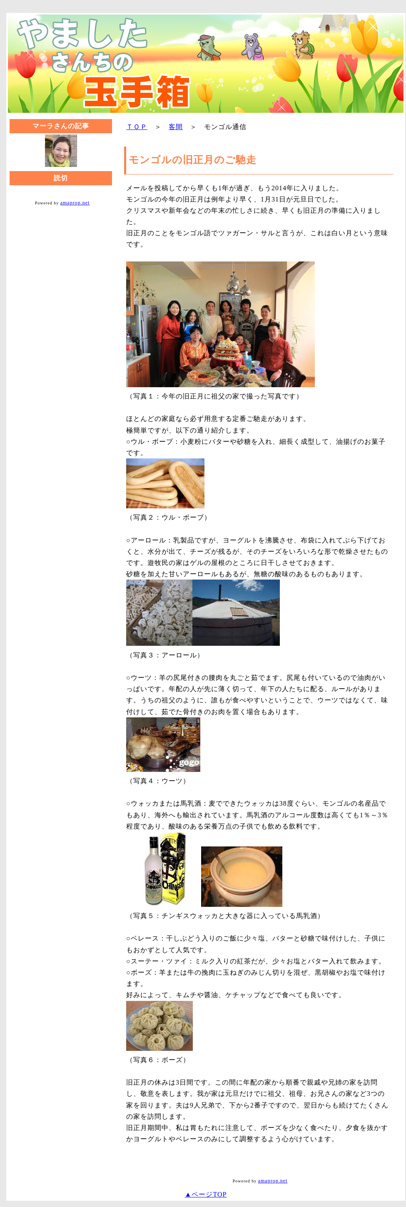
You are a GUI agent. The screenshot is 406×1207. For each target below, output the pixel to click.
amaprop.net (75, 203)
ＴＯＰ (136, 126)
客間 (176, 126)
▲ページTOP (206, 1194)
